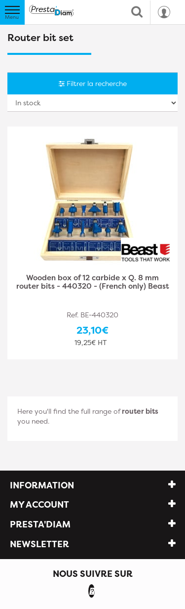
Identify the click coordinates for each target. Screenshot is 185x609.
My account (39, 504)
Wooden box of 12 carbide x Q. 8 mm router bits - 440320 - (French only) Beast (92, 282)
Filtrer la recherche (93, 83)
